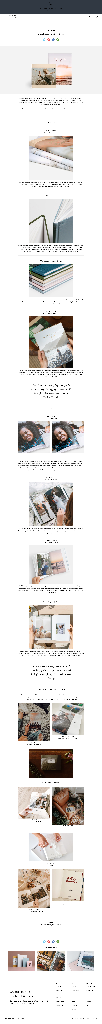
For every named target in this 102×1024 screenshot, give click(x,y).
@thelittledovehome (71, 828)
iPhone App (89, 994)
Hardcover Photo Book (56, 100)
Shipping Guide (59, 1005)
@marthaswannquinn (54, 782)
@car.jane (37, 822)
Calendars (56, 16)
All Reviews (74, 1005)
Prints (43, 16)
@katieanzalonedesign (71, 904)
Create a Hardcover (51, 930)
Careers (73, 994)
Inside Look (20, 23)
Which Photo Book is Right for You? (21, 973)
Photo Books (35, 16)
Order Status (59, 997)
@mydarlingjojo (37, 911)
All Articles (10, 23)
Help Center (58, 994)
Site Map (82, 1018)
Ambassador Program (91, 986)
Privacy (87, 1018)
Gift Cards (74, 1009)
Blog (73, 997)
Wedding (74, 16)
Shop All (73, 1001)
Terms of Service (74, 1018)
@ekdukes (37, 744)
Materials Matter (75, 990)
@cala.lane (54, 865)
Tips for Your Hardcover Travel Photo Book (51, 973)
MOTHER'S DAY (25, 16)
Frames (49, 16)
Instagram (88, 997)
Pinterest (88, 1001)
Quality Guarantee (60, 1001)
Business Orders (59, 990)
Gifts (67, 16)
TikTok (87, 1005)
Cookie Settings (94, 1018)
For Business (82, 16)
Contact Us (58, 986)
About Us (74, 986)
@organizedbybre (71, 738)
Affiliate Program (90, 990)
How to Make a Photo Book (80, 973)
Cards (62, 16)
